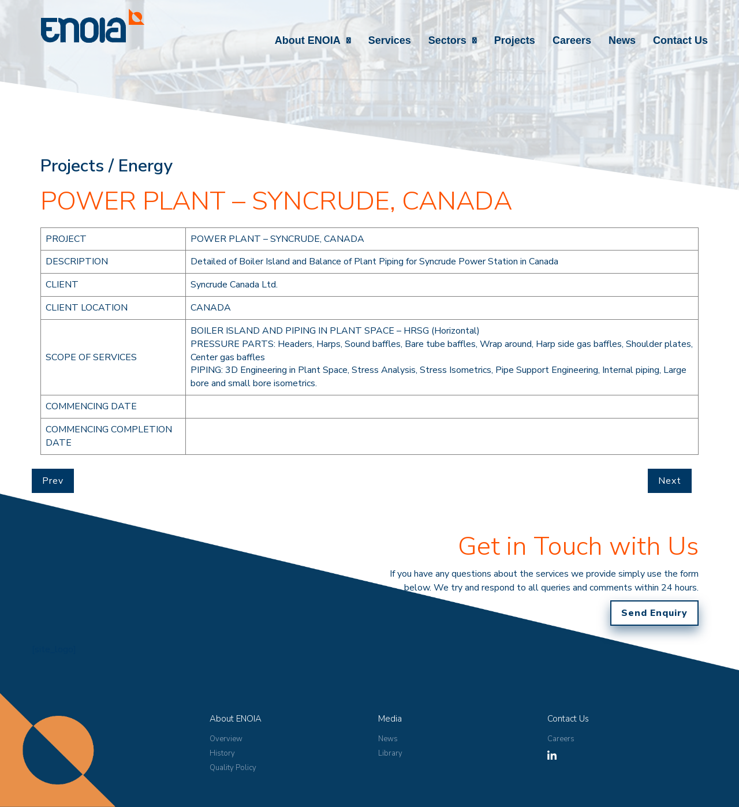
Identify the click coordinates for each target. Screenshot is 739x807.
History (222, 753)
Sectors (447, 40)
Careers (572, 40)
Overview (226, 739)
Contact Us (680, 40)
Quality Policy (233, 768)
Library (390, 753)
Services (389, 40)
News (622, 40)
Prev (53, 481)
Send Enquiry (654, 613)
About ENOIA (308, 40)
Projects (514, 40)
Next (669, 481)
